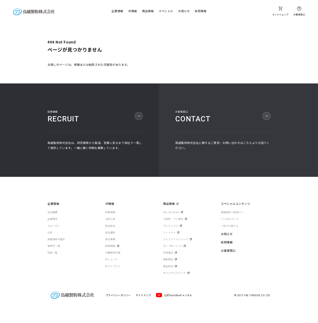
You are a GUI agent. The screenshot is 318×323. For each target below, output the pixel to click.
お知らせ (184, 11)
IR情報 (132, 11)
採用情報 (200, 11)
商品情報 (148, 11)
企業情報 (117, 11)
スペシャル (166, 11)
